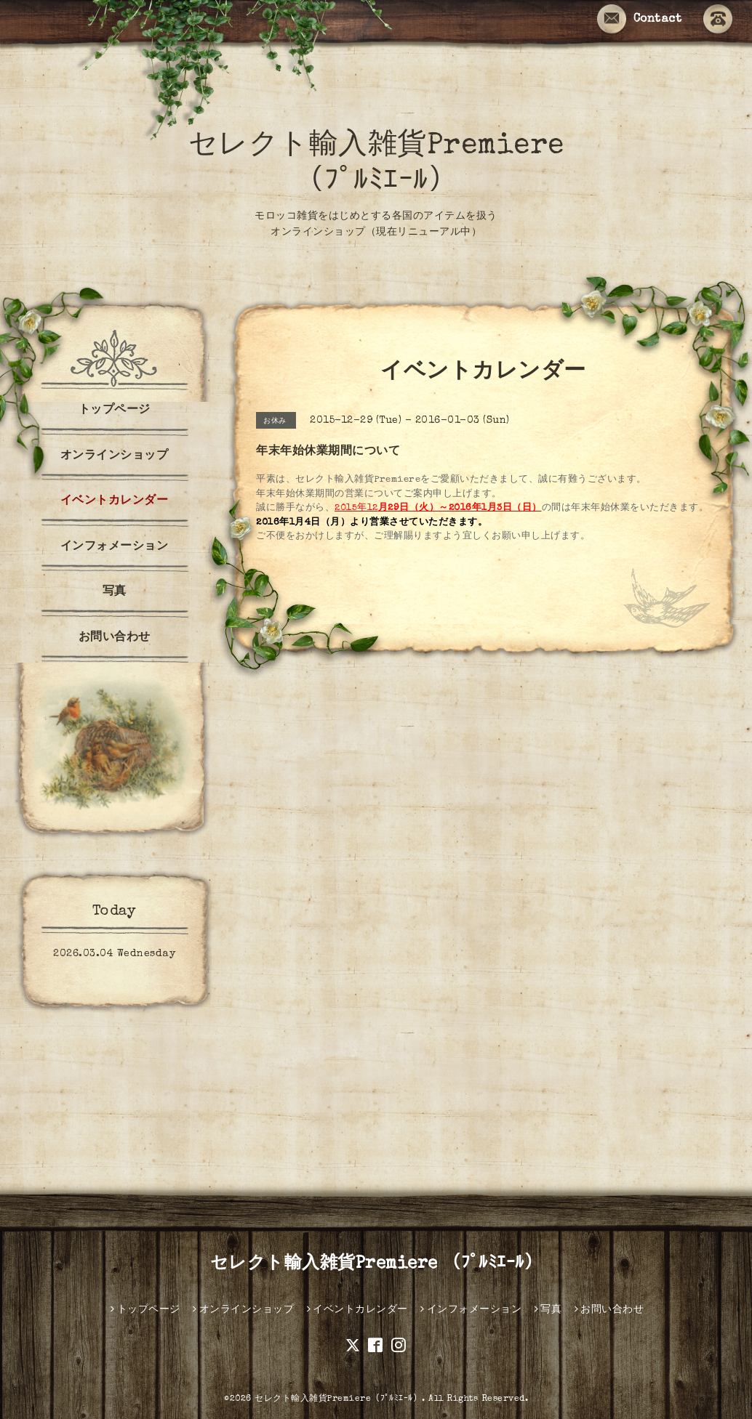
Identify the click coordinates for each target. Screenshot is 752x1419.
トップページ (115, 410)
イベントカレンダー (114, 501)
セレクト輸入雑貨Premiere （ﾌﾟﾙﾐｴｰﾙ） (376, 1264)
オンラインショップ (114, 456)
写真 (115, 592)
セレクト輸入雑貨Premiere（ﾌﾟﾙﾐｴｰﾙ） (338, 1399)
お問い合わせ (115, 638)
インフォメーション (114, 547)
